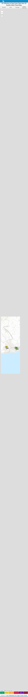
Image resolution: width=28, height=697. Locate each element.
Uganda (18, 411)
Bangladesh (6, 318)
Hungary (5, 393)
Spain (18, 392)
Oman (18, 348)
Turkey (18, 408)
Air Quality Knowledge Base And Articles (15, 655)
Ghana (4, 377)
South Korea (20, 390)
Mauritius (19, 321)
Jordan (4, 412)
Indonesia (5, 398)
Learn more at (14, 92)
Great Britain (6, 380)
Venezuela (19, 420)
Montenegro (20, 329)
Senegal (18, 377)
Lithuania (19, 305)
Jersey (4, 411)
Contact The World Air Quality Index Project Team (15, 646)
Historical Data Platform (14, 672)
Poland (18, 358)
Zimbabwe (19, 425)
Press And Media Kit (14, 648)
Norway (18, 346)
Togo (17, 404)
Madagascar (20, 309)
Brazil (4, 327)
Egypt (4, 359)
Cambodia (5, 334)
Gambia (4, 372)
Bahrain (4, 316)
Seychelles (19, 380)
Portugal (19, 359)
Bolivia (4, 324)
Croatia (4, 348)
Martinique (19, 319)
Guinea (4, 388)
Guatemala (5, 385)
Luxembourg (20, 306)
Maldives (19, 314)
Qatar (18, 363)
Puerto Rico (20, 361)
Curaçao (4, 350)
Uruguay (19, 417)
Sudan (18, 395)
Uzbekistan (19, 419)
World (24, 292)
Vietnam (19, 422)
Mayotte (18, 322)
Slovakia (19, 384)
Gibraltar (5, 379)
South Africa (20, 388)
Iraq (3, 401)
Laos (3, 422)
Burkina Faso (6, 332)
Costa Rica (5, 346)
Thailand (19, 403)
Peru (17, 355)
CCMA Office (7, 266)
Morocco (19, 330)
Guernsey (5, 387)
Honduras (5, 390)
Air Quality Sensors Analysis (14, 658)
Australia (5, 311)
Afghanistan (6, 301)
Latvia (4, 424)
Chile (3, 340)
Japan (4, 409)
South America (15, 292)
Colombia (5, 343)
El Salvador (5, 361)
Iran (3, 400)
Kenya (4, 416)
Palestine (19, 351)
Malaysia (19, 313)
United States (20, 416)
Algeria (4, 305)
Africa (5, 287)
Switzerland (20, 398)
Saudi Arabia (20, 375)
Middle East (15, 289)
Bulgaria (5, 330)
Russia (18, 369)
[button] (2, 10)
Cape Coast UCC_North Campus (12, 265)
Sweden (18, 396)
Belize (4, 322)
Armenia (5, 309)
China (4, 342)
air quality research (13, 652)
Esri (11, 47)
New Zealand (20, 340)
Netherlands (20, 337)
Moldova (19, 326)
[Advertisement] (14, 109)
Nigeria (18, 343)
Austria (4, 313)
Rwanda (19, 371)
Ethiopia (4, 364)
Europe (17, 287)
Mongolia (19, 327)
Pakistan (19, 350)
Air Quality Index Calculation (14, 666)
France (4, 367)
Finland (4, 366)
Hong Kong (5, 392)
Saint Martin (20, 372)
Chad (3, 338)
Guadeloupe (6, 384)
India (3, 396)
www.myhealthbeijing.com (12, 585)
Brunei (4, 329)
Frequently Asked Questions (14, 662)
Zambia (18, 424)
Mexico (18, 324)
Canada (4, 337)
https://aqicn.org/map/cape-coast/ (14, 56)
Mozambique (20, 332)
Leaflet (1, 47)
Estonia (4, 363)
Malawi (18, 311)
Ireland (4, 403)
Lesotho (18, 301)
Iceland (4, 395)
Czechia (4, 353)
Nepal (18, 335)
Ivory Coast (5, 408)
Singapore (19, 382)
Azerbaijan (5, 314)
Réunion (19, 366)
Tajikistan (19, 401)
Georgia (4, 374)
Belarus (4, 319)
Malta (18, 318)
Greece (4, 382)
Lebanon (5, 425)
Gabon (4, 371)
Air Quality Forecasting (14, 668)
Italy (3, 406)
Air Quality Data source (14, 665)
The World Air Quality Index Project (13, 677)
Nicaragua (19, 342)
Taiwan (18, 400)
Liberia (18, 303)
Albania (4, 303)
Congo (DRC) (6, 345)
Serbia (18, 379)
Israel (4, 404)
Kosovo (4, 417)
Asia (10, 287)
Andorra (4, 306)
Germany (5, 375)
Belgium (4, 321)
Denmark (5, 355)
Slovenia (19, 385)
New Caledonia (21, 338)
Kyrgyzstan (5, 420)
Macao (18, 308)
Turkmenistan (20, 409)
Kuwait (4, 419)
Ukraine (18, 412)
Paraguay (19, 353)
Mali (17, 316)
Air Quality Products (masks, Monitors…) (14, 669)
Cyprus (4, 351)
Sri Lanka (19, 393)
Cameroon (5, 335)
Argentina (5, 308)
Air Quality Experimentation (14, 657)
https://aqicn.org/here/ (14, 72)
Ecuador (4, 358)
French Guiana (7, 369)
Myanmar (19, 334)
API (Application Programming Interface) (15, 671)
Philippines (20, 356)
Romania (19, 367)
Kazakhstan (6, 414)
